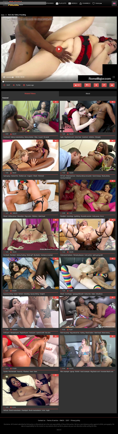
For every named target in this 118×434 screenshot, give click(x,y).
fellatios (34, 216)
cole (43, 410)
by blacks (37, 255)
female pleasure (79, 255)
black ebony (106, 333)
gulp (62, 137)
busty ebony (106, 176)
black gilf (30, 255)
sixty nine (88, 294)
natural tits (14, 176)
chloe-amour (12, 216)
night (48, 410)
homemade (12, 371)
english (42, 294)
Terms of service (52, 420)
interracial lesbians (66, 255)
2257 (67, 420)
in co (102, 216)
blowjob (98, 137)
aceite (6, 371)
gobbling (77, 216)
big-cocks (28, 216)
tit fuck (63, 176)
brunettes (21, 216)
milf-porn (6, 333)
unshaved (7, 137)
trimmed (41, 176)
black (35, 176)
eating (83, 333)
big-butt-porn (24, 333)
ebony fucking (21, 255)
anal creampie (85, 371)
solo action (88, 255)
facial (5, 216)
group (72, 371)
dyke (93, 294)
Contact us (41, 420)
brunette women (86, 216)
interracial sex (70, 176)
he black (13, 255)
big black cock (95, 371)
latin (35, 371)
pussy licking (35, 294)
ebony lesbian (29, 137)
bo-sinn (48, 333)
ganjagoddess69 (78, 294)
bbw (36, 137)
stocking (27, 294)
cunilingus (69, 294)
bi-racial (46, 137)
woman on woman (47, 255)
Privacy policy (75, 420)
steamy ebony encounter (84, 176)
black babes (89, 333)
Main (2, 15)
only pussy (96, 216)
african (6, 410)
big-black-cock (69, 137)
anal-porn (32, 333)
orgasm (30, 176)
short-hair (78, 137)
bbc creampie (65, 371)
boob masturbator (15, 410)
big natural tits (75, 333)
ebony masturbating (17, 137)
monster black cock (107, 371)
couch (41, 137)
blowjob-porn (15, 333)
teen (31, 371)
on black (6, 255)
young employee (66, 178)
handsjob (25, 410)
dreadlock (99, 294)
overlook (85, 137)
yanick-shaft (40, 333)
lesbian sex (22, 176)
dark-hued (42, 216)
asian (16, 294)
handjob (63, 216)
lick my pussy (65, 333)
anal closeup (97, 176)
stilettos (91, 137)
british (21, 294)
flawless (26, 371)
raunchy (20, 371)
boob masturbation (35, 410)
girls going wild (98, 255)
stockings (70, 216)
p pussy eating (8, 294)
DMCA (62, 420)
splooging (7, 176)
